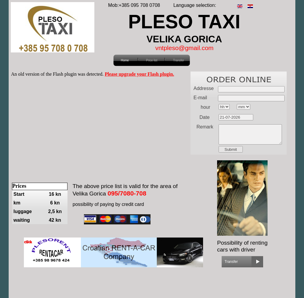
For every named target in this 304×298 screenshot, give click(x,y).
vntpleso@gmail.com (184, 47)
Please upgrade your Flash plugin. (139, 74)
